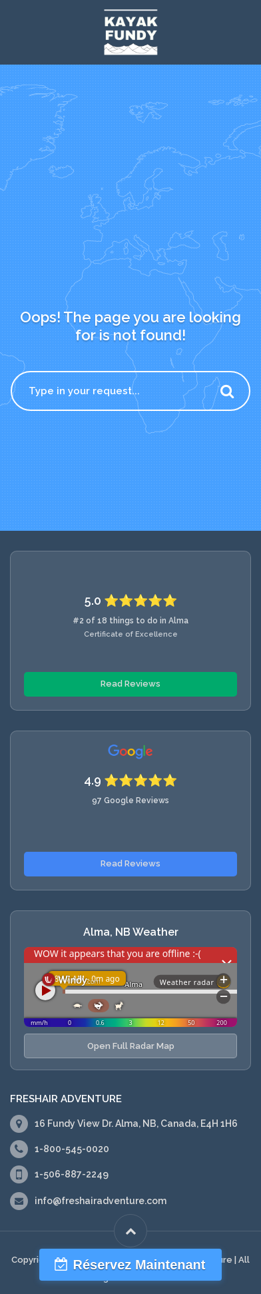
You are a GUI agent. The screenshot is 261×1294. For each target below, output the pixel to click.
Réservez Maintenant (139, 1264)
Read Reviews (130, 684)
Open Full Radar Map (130, 1046)
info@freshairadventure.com (100, 1200)
